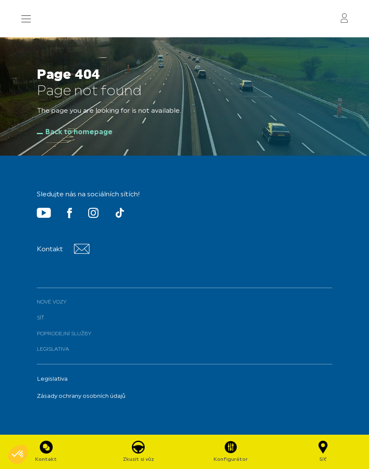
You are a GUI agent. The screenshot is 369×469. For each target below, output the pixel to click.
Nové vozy (51, 302)
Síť (40, 318)
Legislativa (53, 349)
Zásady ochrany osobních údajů (81, 396)
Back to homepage (79, 132)
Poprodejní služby (64, 334)
